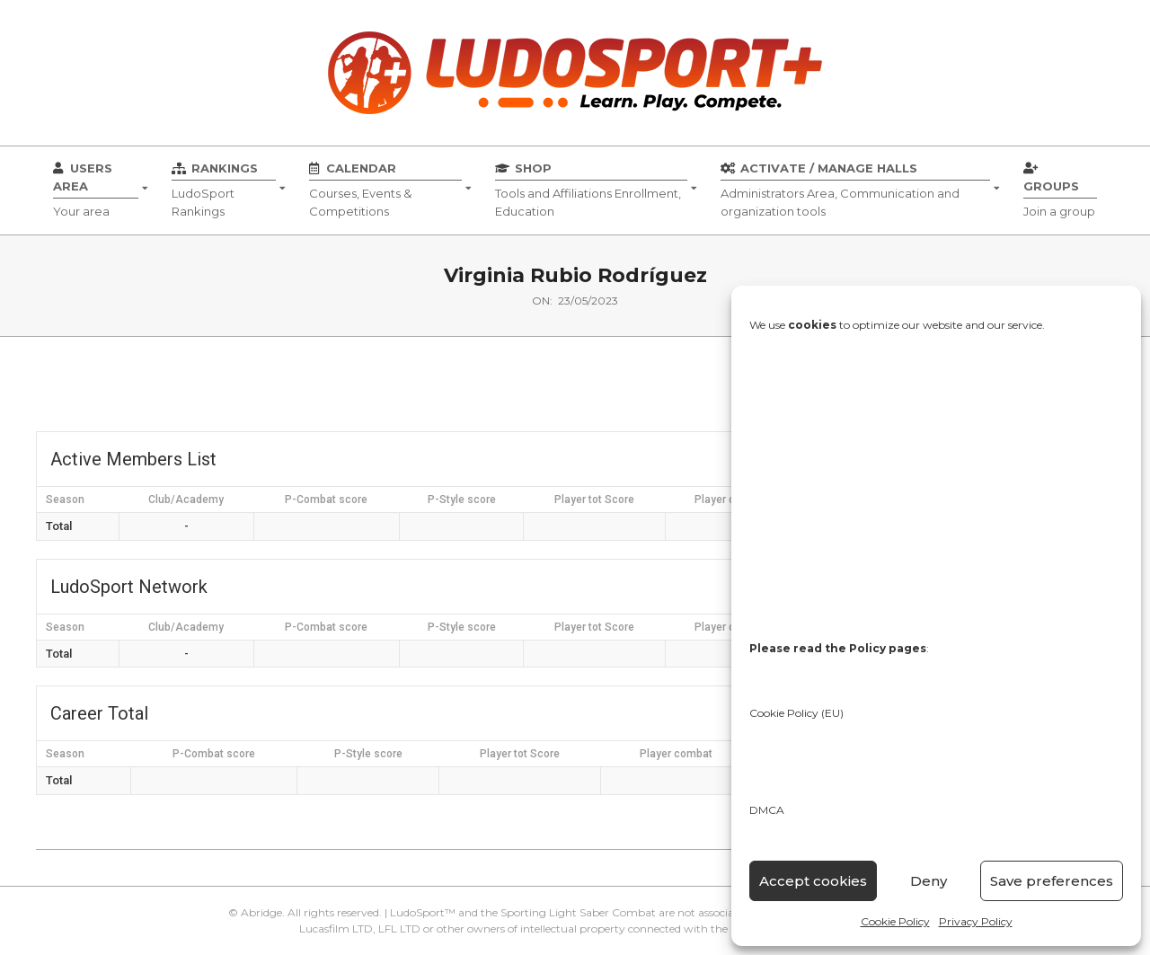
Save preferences (1051, 880)
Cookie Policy (895, 921)
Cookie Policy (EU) (796, 713)
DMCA (766, 810)
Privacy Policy (976, 921)
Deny (928, 880)
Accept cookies (813, 880)
